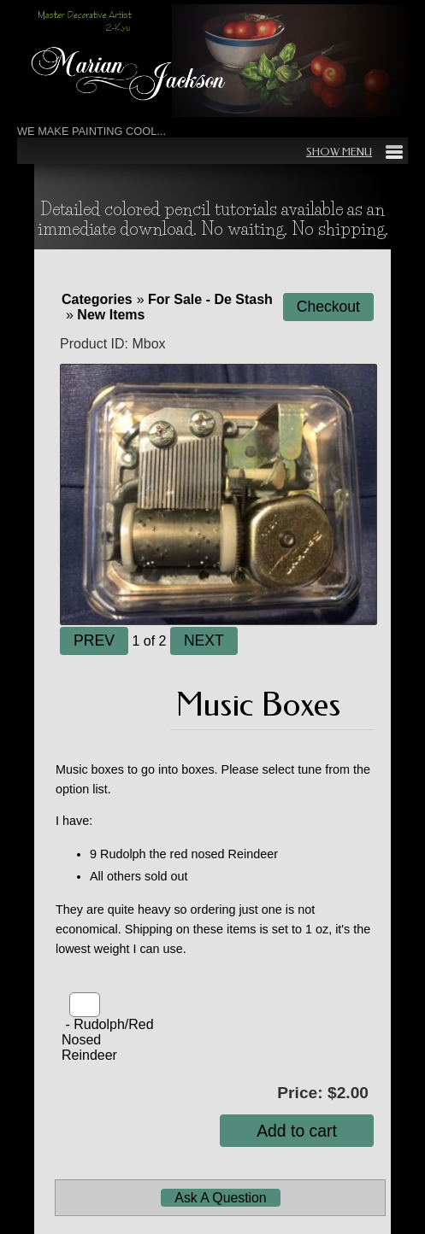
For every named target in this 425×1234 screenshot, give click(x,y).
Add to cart (297, 1130)
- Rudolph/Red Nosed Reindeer (108, 1039)
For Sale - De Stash (210, 299)
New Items (111, 314)
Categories (97, 299)
